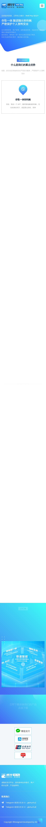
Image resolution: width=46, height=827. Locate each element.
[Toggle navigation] (42, 6)
